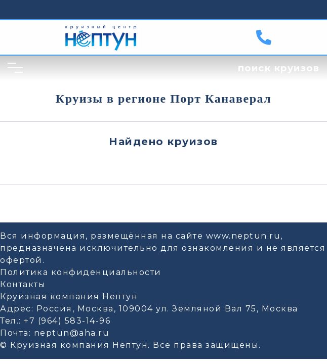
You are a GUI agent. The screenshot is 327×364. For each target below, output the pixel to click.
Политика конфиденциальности (80, 272)
